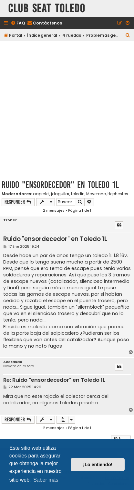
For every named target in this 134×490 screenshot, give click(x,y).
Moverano (96, 194)
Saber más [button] (45, 480)
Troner (10, 220)
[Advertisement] (67, 109)
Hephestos (118, 194)
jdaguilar (60, 194)
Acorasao (12, 362)
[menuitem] (18, 23)
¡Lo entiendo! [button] (97, 464)
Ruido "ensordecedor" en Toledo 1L (60, 185)
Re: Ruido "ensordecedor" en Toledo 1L (54, 380)
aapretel (41, 194)
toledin (78, 194)
